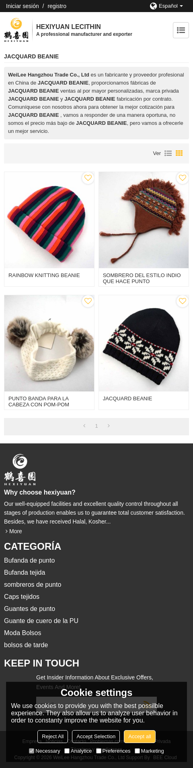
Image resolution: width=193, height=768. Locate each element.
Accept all (139, 736)
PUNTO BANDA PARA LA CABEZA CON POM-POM (38, 401)
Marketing (149, 751)
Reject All (53, 736)
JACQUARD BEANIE (127, 398)
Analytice (78, 751)
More (15, 531)
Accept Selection (95, 736)
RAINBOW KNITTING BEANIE (44, 275)
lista (168, 153)
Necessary (44, 751)
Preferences (113, 751)
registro (56, 6)
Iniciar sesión (22, 6)
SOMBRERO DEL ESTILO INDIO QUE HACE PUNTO (142, 278)
